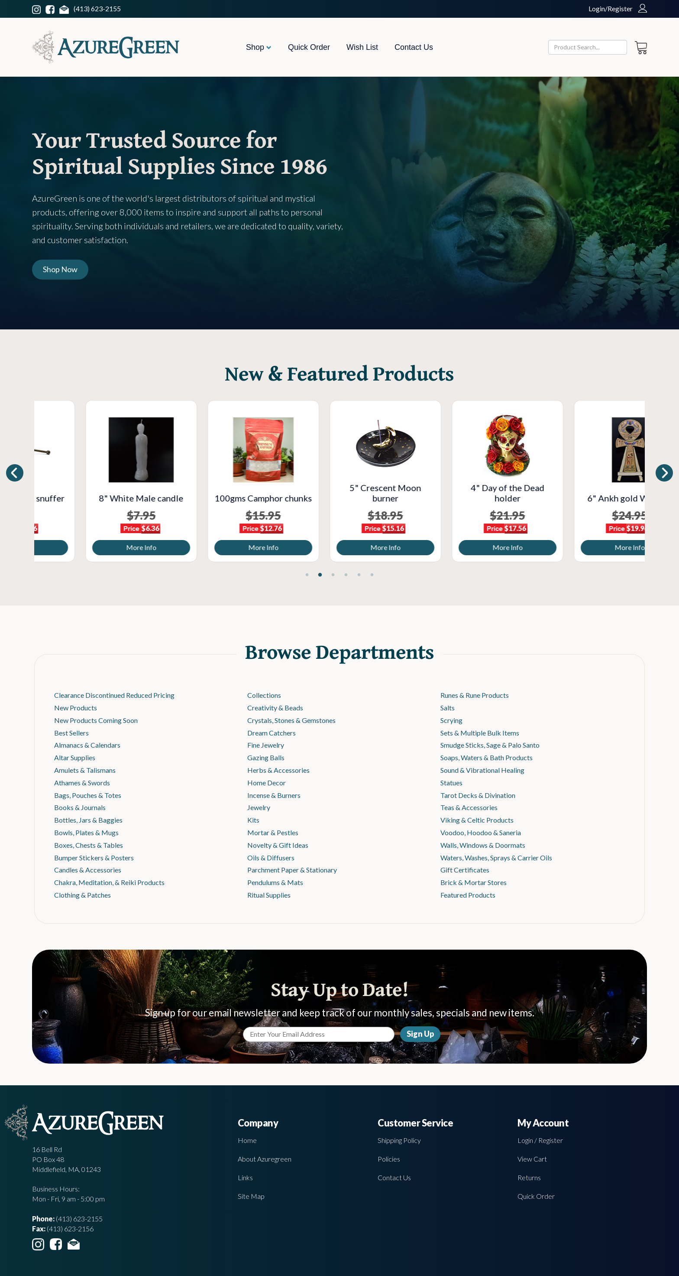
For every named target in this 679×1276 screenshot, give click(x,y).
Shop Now (60, 269)
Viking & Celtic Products (477, 820)
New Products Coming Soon (96, 720)
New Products (75, 707)
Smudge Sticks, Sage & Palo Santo (490, 745)
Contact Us (413, 47)
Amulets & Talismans (85, 770)
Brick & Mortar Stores (473, 882)
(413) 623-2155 (97, 8)
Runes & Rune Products (474, 695)
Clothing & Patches (82, 895)
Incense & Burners (274, 795)
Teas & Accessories (469, 807)
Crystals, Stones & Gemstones (291, 720)
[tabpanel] (95, 481)
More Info (95, 547)
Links (245, 1177)
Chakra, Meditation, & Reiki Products (109, 882)
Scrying (451, 720)
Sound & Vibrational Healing (482, 770)
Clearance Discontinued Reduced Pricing (114, 695)
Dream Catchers (271, 733)
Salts (447, 707)
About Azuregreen (264, 1159)
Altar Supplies (74, 757)
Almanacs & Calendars (87, 745)
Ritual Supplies (269, 895)
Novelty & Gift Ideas (277, 845)
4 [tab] (346, 575)
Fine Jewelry (265, 745)
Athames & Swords (82, 782)
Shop (259, 47)
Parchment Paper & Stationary (292, 870)
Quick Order (309, 47)
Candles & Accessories (87, 870)
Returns (529, 1177)
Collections (264, 695)
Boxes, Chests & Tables (88, 845)
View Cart (532, 1159)
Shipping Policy (399, 1140)
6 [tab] (372, 575)
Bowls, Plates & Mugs (86, 832)
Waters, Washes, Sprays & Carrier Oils (496, 857)
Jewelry (258, 807)
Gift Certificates (464, 870)
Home (247, 1140)
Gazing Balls (266, 757)
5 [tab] (359, 575)
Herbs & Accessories (278, 770)
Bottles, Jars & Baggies (88, 820)
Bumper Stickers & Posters (94, 857)
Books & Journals (80, 807)
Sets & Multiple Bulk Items (479, 733)
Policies (389, 1159)
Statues (451, 782)
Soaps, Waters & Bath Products (486, 757)
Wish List (362, 47)
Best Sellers (71, 733)
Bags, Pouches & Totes (87, 795)
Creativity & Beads (275, 707)
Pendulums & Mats (275, 882)
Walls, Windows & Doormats (482, 845)
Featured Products (467, 895)
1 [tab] (307, 575)
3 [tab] (333, 575)
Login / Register (540, 1140)
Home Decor (266, 782)
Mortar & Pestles (272, 832)
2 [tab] (320, 575)
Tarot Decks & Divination (477, 795)
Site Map (251, 1196)
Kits (253, 820)
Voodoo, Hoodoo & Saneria (480, 832)
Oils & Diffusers (270, 857)
